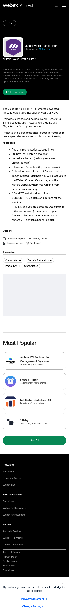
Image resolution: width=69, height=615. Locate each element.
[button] (15, 92)
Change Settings (32, 606)
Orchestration (31, 266)
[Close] (63, 582)
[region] (34, 596)
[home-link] (19, 5)
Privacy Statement (32, 598)
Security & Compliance (39, 260)
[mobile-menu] (64, 6)
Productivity (11, 266)
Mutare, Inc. (44, 49)
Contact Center (13, 260)
